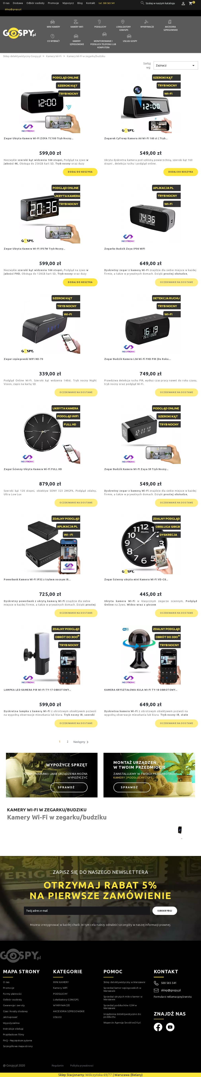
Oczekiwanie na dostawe (176, 282)
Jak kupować (10, 1017)
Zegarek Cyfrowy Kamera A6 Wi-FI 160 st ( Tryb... (136, 138)
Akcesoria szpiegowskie (171, 28)
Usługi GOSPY (130, 41)
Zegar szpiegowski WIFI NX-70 (23, 359)
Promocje (53, 3)
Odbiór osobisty (35, 3)
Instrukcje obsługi (13, 1028)
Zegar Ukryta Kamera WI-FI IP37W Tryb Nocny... (34, 248)
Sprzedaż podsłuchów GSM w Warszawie (120, 1006)
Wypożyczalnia (11, 1023)
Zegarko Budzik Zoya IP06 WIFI (124, 248)
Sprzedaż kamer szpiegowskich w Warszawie (122, 989)
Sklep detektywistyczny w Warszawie (124, 982)
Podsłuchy (100, 26)
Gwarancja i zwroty (14, 1005)
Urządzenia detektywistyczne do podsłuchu (122, 1015)
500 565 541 (169, 983)
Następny (81, 742)
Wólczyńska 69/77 (98, 1075)
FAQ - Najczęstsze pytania (17, 1040)
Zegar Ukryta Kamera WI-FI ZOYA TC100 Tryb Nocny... (38, 138)
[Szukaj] (161, 3)
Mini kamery (53, 26)
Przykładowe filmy (13, 1034)
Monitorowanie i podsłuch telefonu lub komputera (103, 44)
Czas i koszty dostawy (15, 1011)
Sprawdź (67, 787)
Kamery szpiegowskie (77, 43)
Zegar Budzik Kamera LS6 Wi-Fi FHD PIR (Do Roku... (137, 359)
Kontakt (90, 3)
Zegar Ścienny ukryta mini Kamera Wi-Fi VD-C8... (136, 579)
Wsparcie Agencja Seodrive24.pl (122, 1022)
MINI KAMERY (61, 982)
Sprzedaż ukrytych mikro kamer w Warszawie (122, 998)
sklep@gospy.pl (167, 990)
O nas (6, 3)
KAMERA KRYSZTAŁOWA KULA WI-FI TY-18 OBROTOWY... (140, 690)
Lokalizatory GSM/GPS (123, 28)
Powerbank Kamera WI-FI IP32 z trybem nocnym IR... (37, 579)
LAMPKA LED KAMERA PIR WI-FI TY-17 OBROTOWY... (37, 690)
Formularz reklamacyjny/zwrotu (173, 996)
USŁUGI (57, 1017)
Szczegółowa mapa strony (18, 1046)
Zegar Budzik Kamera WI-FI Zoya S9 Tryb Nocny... (136, 469)
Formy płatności (12, 993)
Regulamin (58, 1065)
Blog (80, 3)
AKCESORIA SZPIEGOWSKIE (69, 1011)
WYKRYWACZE (61, 1005)
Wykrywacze (147, 26)
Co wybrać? (53, 41)
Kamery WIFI (76, 26)
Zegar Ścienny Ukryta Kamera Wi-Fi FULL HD (33, 469)
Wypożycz (68, 3)
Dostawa (18, 3)
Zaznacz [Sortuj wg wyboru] (176, 65)
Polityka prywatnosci (81, 1065)
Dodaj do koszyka (80, 172)
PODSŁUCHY (60, 993)
